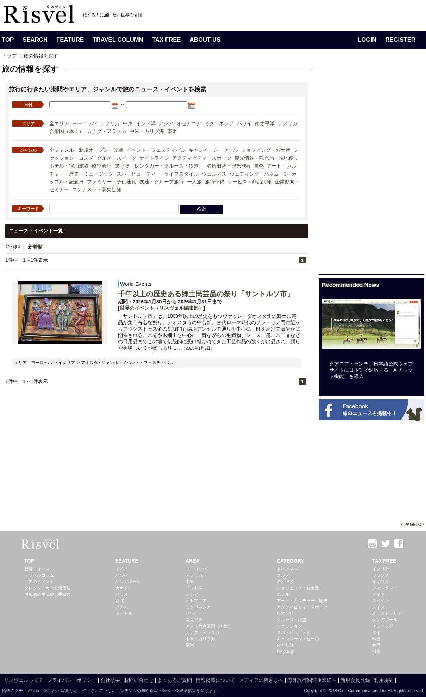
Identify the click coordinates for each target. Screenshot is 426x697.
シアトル (123, 613)
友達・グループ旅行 (161, 181)
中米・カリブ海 (147, 131)
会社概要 (110, 680)
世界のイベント (39, 581)
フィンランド (384, 588)
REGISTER (400, 39)
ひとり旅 (285, 645)
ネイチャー (287, 568)
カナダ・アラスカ (106, 131)
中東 (128, 123)
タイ (376, 632)
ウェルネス (214, 174)
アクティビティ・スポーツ (201, 158)
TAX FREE (166, 39)
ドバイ (121, 568)
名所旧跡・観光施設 (229, 166)
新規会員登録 (355, 680)
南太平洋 (265, 123)
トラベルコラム (39, 575)
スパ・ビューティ (294, 632)
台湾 (376, 645)
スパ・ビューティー (139, 174)
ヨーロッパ (84, 123)
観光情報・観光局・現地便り (266, 158)
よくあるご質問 (174, 680)
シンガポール (128, 581)
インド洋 (146, 123)
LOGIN (367, 39)
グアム (121, 607)
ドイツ (378, 594)
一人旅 (194, 181)
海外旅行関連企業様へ (312, 680)
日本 (376, 651)
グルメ (283, 575)
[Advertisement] (371, 168)
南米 (172, 131)
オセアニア (188, 123)
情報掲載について (215, 680)
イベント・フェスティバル (156, 150)
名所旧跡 (285, 581)
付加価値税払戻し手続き (47, 594)
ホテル (283, 594)
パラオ (121, 594)
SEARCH (35, 39)
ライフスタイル (181, 174)
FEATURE (70, 39)
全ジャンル (61, 150)
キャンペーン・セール (213, 150)
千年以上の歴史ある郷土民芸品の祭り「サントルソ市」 (206, 294)
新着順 (35, 247)
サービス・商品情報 (249, 181)
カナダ (121, 588)
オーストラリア (387, 613)
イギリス (380, 581)
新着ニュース (37, 568)
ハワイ (244, 123)
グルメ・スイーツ (116, 158)
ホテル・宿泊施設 (69, 166)
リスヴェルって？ (23, 680)
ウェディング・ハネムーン (259, 174)
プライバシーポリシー (71, 680)
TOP (8, 39)
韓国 (376, 638)
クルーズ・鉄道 (291, 619)
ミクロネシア (219, 123)
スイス (378, 607)
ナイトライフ (154, 158)
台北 (119, 600)
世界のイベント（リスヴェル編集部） (161, 308)
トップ (9, 56)
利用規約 (384, 680)
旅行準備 (215, 181)
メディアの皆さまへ (261, 680)
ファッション (289, 626)
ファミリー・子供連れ (111, 181)
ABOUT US (205, 39)
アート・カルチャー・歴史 (302, 600)
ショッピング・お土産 (265, 150)
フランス (380, 575)
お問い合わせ (139, 680)
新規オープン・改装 (101, 150)
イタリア (380, 568)
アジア (165, 123)
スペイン (380, 600)
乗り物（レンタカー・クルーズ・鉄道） (159, 166)
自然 (259, 166)
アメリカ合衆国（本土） (209, 626)
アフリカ (110, 123)
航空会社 (102, 166)
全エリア (59, 123)
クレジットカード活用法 (47, 588)
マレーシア (382, 626)
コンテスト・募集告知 (96, 189)
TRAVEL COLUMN (118, 39)
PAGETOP (414, 524)
